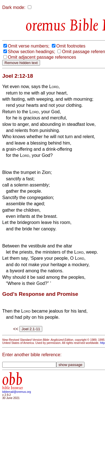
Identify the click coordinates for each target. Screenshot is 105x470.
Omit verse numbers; (28, 46)
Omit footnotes (70, 46)
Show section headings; (31, 51)
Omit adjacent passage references (42, 57)
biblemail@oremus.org (16, 391)
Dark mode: (13, 7)
